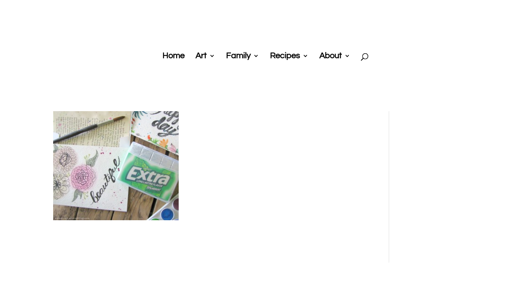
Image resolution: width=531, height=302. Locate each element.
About (330, 56)
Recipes (285, 56)
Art (201, 56)
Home (173, 56)
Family (238, 56)
